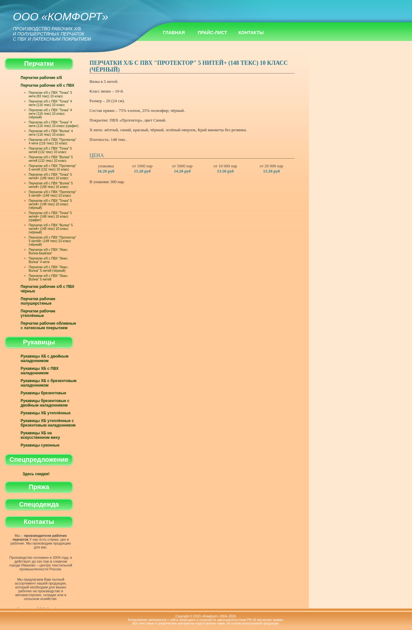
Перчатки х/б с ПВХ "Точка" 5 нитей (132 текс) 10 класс (50, 150)
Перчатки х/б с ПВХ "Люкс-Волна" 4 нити (48, 260)
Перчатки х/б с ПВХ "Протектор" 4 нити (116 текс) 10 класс (52, 141)
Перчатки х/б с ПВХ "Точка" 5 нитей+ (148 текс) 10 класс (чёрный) (50, 204)
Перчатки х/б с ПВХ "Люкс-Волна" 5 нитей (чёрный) (48, 268)
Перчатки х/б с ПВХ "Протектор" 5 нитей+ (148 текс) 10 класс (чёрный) (52, 241)
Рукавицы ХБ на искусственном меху (40, 435)
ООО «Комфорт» (60, 26)
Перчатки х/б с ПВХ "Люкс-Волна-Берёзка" (48, 251)
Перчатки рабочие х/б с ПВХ (47, 85)
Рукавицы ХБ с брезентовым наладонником (49, 383)
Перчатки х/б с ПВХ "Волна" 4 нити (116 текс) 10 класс (51, 132)
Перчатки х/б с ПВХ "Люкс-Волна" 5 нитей (48, 277)
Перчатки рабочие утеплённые (38, 313)
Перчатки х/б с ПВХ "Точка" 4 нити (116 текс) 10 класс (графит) (54, 124)
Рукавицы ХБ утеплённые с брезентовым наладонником (48, 423)
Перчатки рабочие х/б (41, 77)
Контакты (251, 32)
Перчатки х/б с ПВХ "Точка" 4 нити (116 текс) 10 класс (50, 103)
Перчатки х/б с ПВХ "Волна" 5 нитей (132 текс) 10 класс (51, 158)
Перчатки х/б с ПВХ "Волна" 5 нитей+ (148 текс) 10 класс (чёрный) (51, 228)
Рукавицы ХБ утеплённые (45, 413)
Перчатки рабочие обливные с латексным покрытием (48, 325)
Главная (174, 32)
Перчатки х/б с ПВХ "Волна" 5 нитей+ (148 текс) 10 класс (51, 185)
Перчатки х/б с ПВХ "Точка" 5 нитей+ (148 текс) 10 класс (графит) (50, 216)
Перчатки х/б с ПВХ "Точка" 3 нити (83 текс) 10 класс (50, 94)
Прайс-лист (212, 32)
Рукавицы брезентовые (43, 393)
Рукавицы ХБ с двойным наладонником (45, 358)
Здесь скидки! (36, 474)
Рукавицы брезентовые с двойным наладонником (45, 403)
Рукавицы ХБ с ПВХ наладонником (40, 370)
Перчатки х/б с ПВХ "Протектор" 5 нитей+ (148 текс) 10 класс (52, 193)
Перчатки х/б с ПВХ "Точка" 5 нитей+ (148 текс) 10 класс (50, 176)
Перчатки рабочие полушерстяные (38, 301)
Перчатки (39, 63)
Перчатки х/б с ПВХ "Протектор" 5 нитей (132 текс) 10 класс (52, 167)
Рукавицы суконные (40, 445)
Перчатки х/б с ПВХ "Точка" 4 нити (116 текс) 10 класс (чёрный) (50, 113)
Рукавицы (39, 342)
